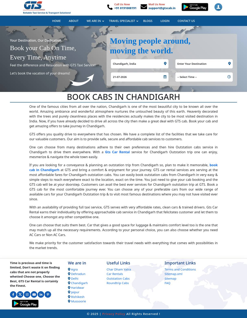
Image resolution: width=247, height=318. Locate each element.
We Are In (95, 21)
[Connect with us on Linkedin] (41, 294)
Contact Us (186, 21)
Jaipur (75, 292)
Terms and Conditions (180, 269)
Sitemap (170, 278)
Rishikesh (77, 297)
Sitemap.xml (174, 274)
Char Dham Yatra (119, 269)
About (74, 21)
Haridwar (77, 288)
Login (165, 21)
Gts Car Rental (117, 152)
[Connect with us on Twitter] (20, 294)
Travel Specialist (123, 21)
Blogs (147, 21)
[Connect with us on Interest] (48, 294)
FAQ (167, 283)
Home (56, 21)
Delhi (74, 278)
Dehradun (78, 274)
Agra (74, 269)
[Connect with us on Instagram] (27, 294)
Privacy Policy (113, 314)
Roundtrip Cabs (118, 283)
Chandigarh (79, 283)
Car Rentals (115, 274)
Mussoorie (78, 301)
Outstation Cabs (118, 278)
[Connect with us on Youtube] (34, 294)
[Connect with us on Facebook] (13, 294)
